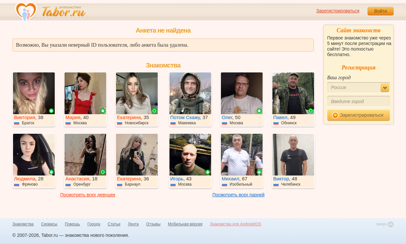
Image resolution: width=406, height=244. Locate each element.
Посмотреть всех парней (238, 194)
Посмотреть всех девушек (87, 194)
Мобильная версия (185, 224)
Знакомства (23, 224)
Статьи (114, 224)
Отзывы (153, 224)
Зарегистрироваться (337, 10)
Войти (380, 11)
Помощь (72, 224)
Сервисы (49, 224)
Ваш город (339, 77)
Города (93, 224)
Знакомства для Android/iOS (235, 224)
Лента (133, 224)
